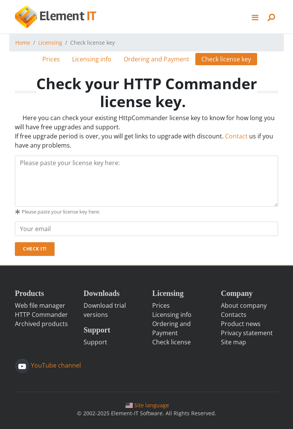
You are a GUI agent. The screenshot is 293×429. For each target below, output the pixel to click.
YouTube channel (55, 365)
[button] (255, 17)
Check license (171, 342)
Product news (241, 324)
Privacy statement (247, 333)
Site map (233, 342)
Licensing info (91, 59)
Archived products (41, 324)
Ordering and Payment (156, 59)
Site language (147, 405)
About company (244, 305)
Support (95, 342)
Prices (51, 59)
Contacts (233, 314)
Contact (236, 136)
